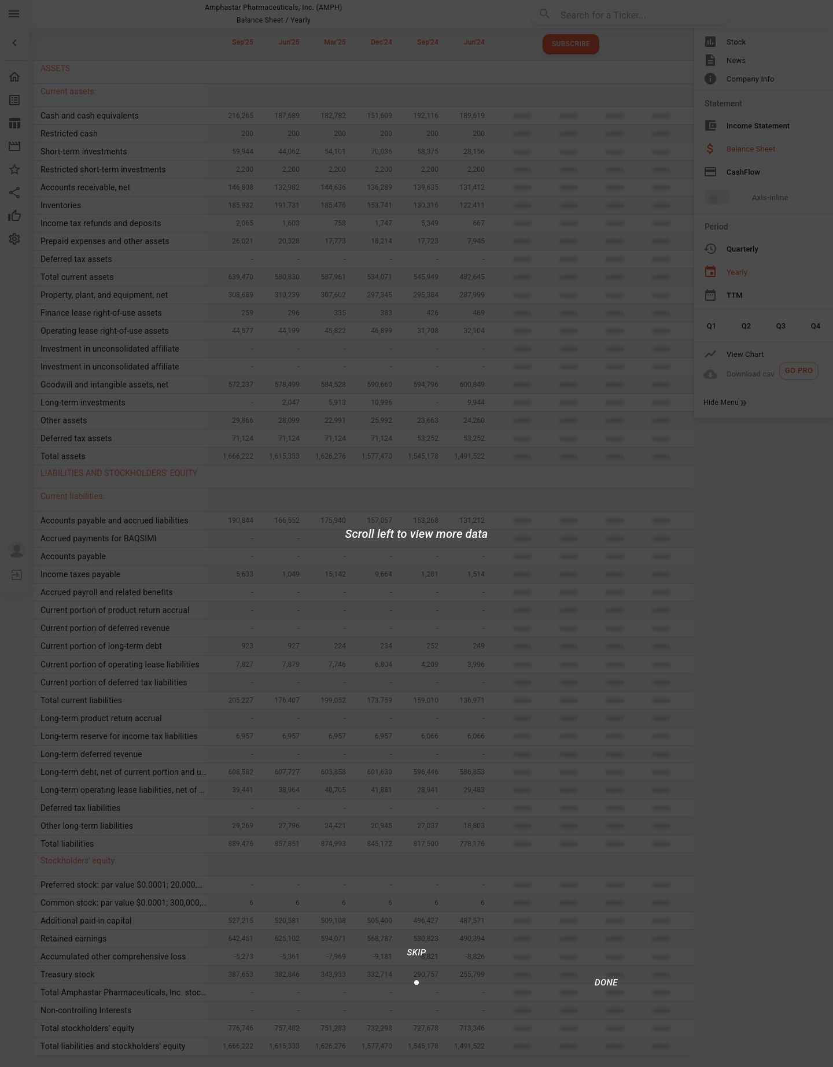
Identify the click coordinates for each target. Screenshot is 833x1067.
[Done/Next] (606, 982)
